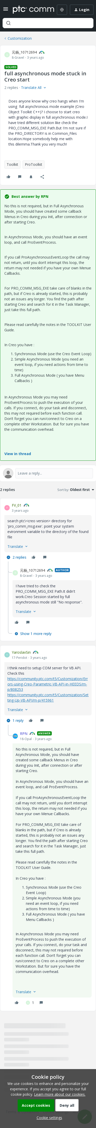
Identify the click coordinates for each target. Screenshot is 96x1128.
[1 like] (30, 1003)
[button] (6, 10)
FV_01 (17, 505)
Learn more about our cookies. (60, 1094)
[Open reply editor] (48, 473)
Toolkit (12, 164)
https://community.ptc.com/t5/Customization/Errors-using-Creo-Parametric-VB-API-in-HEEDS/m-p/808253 (47, 684)
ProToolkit (33, 164)
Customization (20, 38)
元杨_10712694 (24, 52)
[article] (48, 532)
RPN (23, 733)
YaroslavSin (21, 652)
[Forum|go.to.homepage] (30, 10)
